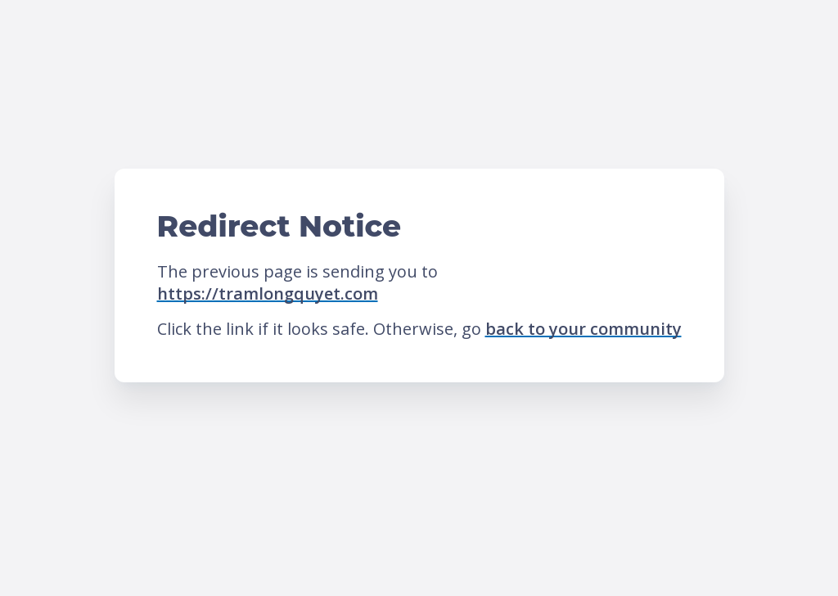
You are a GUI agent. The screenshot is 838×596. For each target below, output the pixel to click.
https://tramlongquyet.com (267, 293)
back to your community (583, 329)
